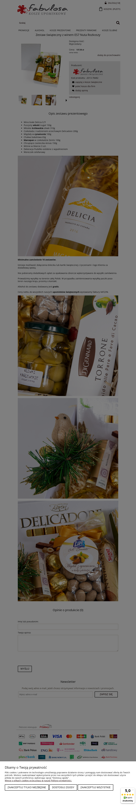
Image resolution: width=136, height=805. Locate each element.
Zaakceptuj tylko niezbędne (26, 787)
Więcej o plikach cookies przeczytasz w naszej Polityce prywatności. (38, 780)
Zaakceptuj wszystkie (95, 787)
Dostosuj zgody (63, 787)
